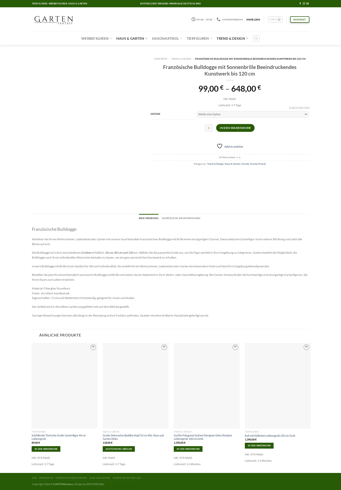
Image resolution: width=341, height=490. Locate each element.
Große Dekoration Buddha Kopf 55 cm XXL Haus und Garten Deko (133, 437)
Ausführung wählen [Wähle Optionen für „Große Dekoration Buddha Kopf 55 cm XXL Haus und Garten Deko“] (119, 449)
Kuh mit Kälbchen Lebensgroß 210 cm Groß (270, 435)
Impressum (46, 478)
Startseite (160, 58)
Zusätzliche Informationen (181, 218)
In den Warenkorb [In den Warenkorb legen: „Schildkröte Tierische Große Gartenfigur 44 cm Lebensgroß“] (46, 449)
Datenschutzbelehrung (71, 478)
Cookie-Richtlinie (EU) (127, 478)
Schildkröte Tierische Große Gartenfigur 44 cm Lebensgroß (59, 437)
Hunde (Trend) (258, 163)
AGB (34, 478)
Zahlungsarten (100, 478)
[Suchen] (256, 38)
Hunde (245, 163)
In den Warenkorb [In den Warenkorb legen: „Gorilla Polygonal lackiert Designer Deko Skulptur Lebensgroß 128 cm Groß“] (188, 449)
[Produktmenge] (208, 128)
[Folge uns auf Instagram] (304, 3)
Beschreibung (148, 218)
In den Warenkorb (235, 128)
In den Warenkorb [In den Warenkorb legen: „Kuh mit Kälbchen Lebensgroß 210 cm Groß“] (259, 445)
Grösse (155, 114)
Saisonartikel (167, 38)
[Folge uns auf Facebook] (300, 3)
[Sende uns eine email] (307, 3)
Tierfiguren (199, 38)
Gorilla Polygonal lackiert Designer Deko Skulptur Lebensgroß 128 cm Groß (203, 437)
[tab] (148, 218)
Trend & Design (232, 38)
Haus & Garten (131, 38)
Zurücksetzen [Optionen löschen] (299, 107)
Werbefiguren (96, 38)
